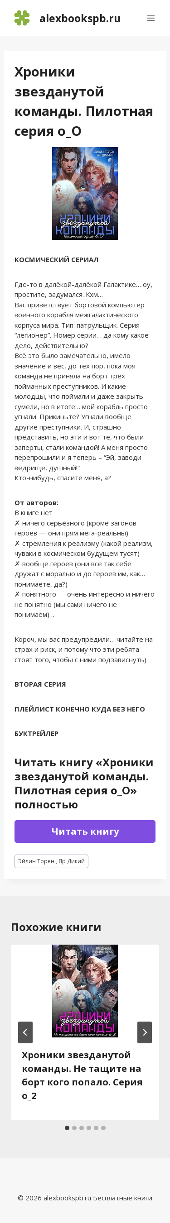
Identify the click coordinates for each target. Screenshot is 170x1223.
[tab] (67, 1128)
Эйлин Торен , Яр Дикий (51, 861)
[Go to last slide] (25, 1032)
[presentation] (85, 991)
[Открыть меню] (150, 18)
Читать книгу (85, 831)
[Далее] (144, 1032)
